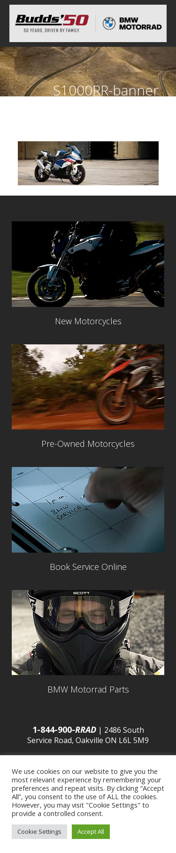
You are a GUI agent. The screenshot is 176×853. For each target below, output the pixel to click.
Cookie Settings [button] (39, 831)
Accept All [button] (90, 831)
